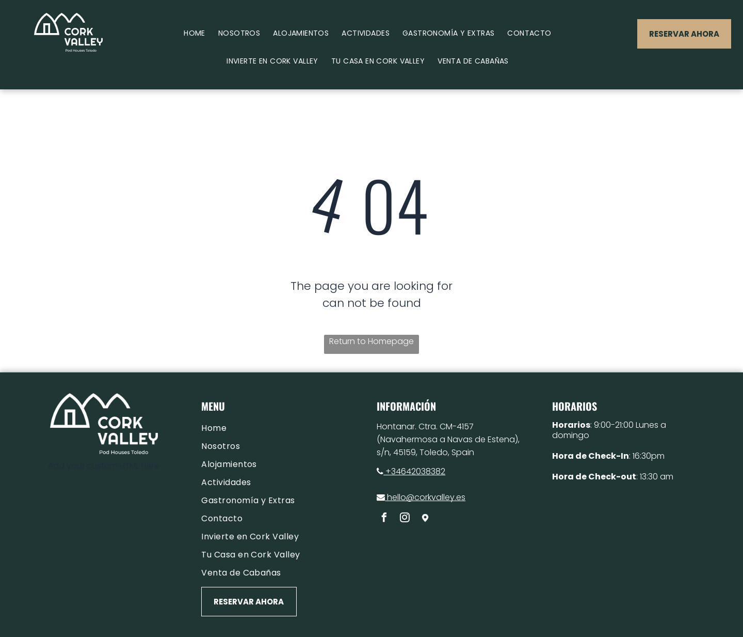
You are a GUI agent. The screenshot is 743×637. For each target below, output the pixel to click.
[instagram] (404, 518)
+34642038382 (411, 471)
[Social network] (425, 518)
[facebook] (384, 518)
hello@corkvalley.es (421, 497)
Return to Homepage (371, 341)
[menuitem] (198, 33)
